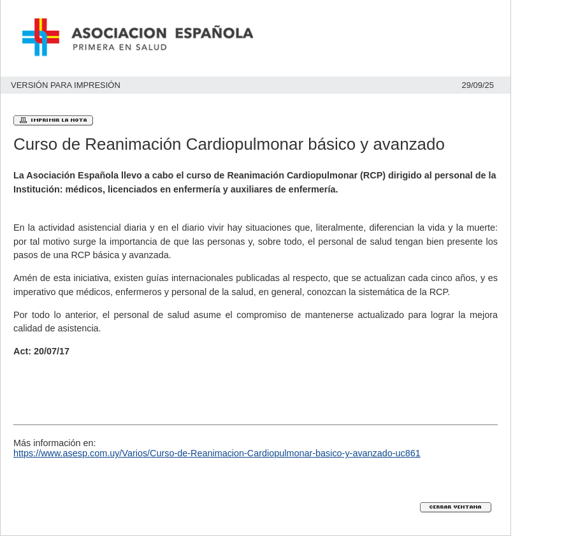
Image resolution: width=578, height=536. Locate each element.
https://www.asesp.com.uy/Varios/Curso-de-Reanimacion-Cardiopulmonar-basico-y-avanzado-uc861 (217, 453)
